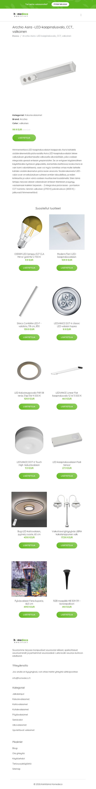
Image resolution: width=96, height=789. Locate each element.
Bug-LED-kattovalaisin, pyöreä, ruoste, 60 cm (29, 533)
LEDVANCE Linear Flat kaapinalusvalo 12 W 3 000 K (66, 394)
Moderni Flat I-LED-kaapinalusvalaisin (66, 255)
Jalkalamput (18, 694)
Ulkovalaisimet (19, 725)
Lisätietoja (24, 138)
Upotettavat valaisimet (23, 730)
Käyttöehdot (18, 758)
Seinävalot (17, 719)
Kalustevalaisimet (33, 115)
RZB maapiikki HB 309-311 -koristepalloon (67, 602)
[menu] (81, 15)
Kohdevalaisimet (20, 709)
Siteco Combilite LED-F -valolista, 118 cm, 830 (29, 325)
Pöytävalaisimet (20, 714)
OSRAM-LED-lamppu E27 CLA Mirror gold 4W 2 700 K (29, 255)
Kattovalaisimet (20, 704)
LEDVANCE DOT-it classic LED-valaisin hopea (67, 325)
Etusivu (15, 36)
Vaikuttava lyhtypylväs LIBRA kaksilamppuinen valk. (67, 533)
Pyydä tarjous (60, 4)
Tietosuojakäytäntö (22, 763)
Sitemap (16, 769)
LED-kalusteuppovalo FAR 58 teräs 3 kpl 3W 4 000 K (29, 394)
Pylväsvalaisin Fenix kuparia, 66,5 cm (29, 602)
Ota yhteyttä (18, 753)
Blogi (14, 748)
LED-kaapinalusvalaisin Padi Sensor (67, 463)
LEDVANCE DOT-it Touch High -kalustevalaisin (29, 463)
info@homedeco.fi (21, 678)
